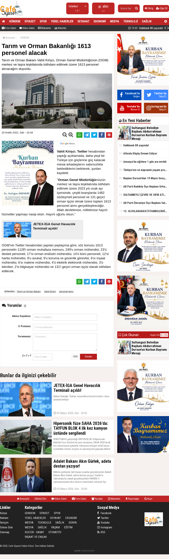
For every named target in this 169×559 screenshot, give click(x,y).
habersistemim (88, 550)
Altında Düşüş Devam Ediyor (138, 153)
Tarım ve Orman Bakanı (29, 291)
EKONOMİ (100, 21)
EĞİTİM (68, 527)
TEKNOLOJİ (130, 21)
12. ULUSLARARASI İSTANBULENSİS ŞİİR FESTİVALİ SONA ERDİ (144, 211)
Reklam (4, 518)
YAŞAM (55, 527)
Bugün (153, 335)
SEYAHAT (83, 21)
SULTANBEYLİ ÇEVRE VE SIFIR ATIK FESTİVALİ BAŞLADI (144, 195)
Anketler (60, 28)
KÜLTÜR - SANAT (34, 532)
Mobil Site (40, 498)
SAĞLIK (147, 21)
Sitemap (4, 532)
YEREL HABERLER (62, 21)
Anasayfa (9, 37)
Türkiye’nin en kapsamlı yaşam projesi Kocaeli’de (144, 170)
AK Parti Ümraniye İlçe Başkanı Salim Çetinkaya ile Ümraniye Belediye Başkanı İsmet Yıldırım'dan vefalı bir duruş (144, 203)
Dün (158, 335)
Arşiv (148, 498)
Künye (3, 513)
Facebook (104, 513)
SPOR (43, 21)
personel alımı (66, 291)
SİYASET (30, 21)
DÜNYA (73, 522)
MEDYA (114, 21)
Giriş (149, 8)
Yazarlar (97, 498)
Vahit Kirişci (50, 291)
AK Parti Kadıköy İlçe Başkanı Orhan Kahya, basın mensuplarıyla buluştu (144, 186)
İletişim (4, 522)
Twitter (103, 518)
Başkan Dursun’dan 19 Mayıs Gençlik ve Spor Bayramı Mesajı (144, 178)
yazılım (77, 550)
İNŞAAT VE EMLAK (36, 537)
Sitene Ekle (6, 527)
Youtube (103, 522)
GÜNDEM (14, 21)
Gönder (88, 356)
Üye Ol (161, 8)
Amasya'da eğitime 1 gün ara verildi (142, 162)
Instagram (104, 527)
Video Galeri (26, 28)
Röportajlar (132, 498)
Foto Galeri (9, 28)
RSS (101, 532)
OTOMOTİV (54, 532)
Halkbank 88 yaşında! (134, 145)
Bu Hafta (164, 335)
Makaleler (44, 28)
